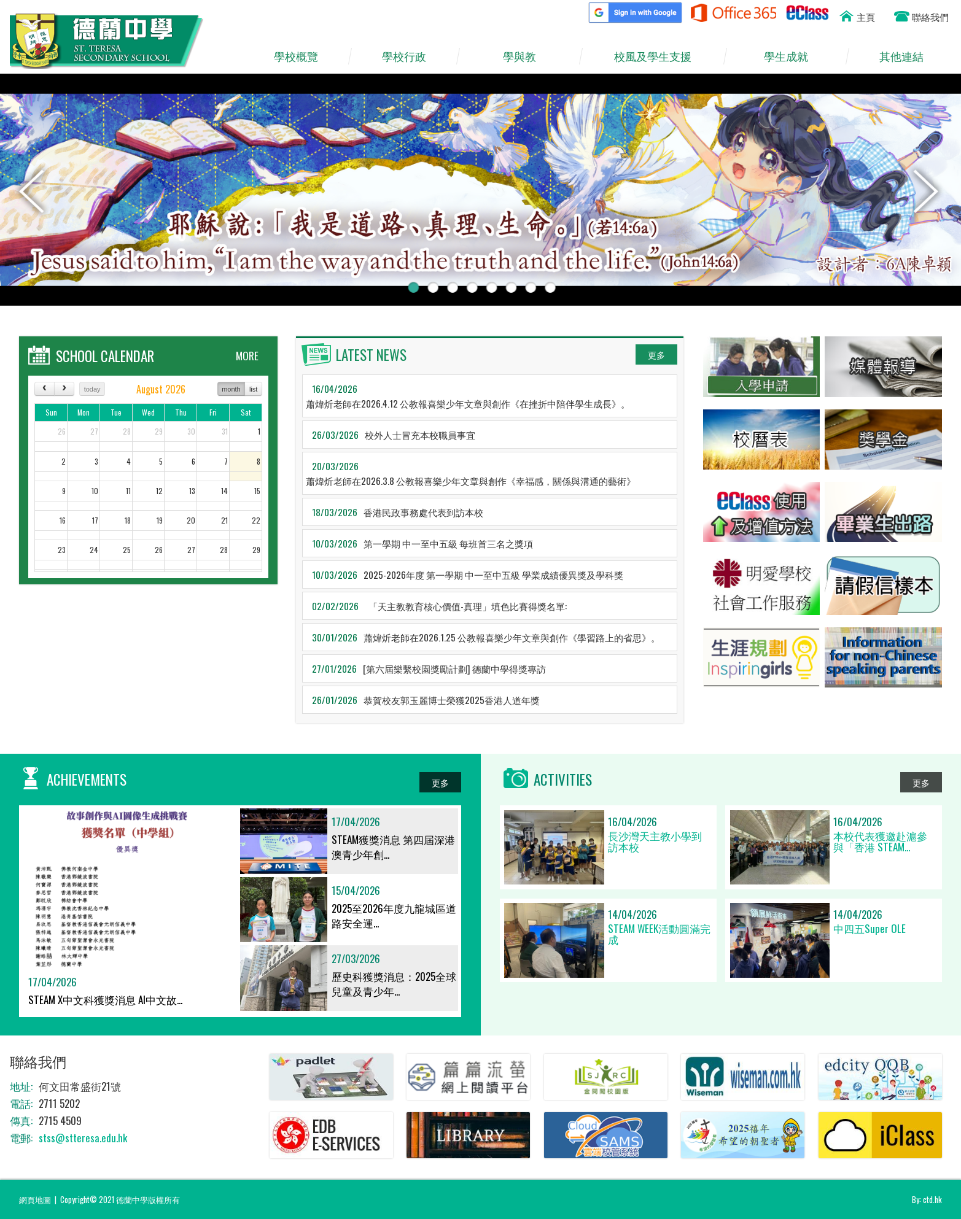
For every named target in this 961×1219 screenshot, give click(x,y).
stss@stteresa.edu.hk (83, 1137)
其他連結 (907, 56)
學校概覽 (301, 56)
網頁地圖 (35, 1199)
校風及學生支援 (658, 56)
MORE (247, 356)
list (253, 389)
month (231, 389)
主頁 (866, 16)
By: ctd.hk (927, 1199)
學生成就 (792, 56)
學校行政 (409, 56)
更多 (656, 354)
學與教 (525, 56)
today (92, 389)
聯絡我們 (930, 16)
